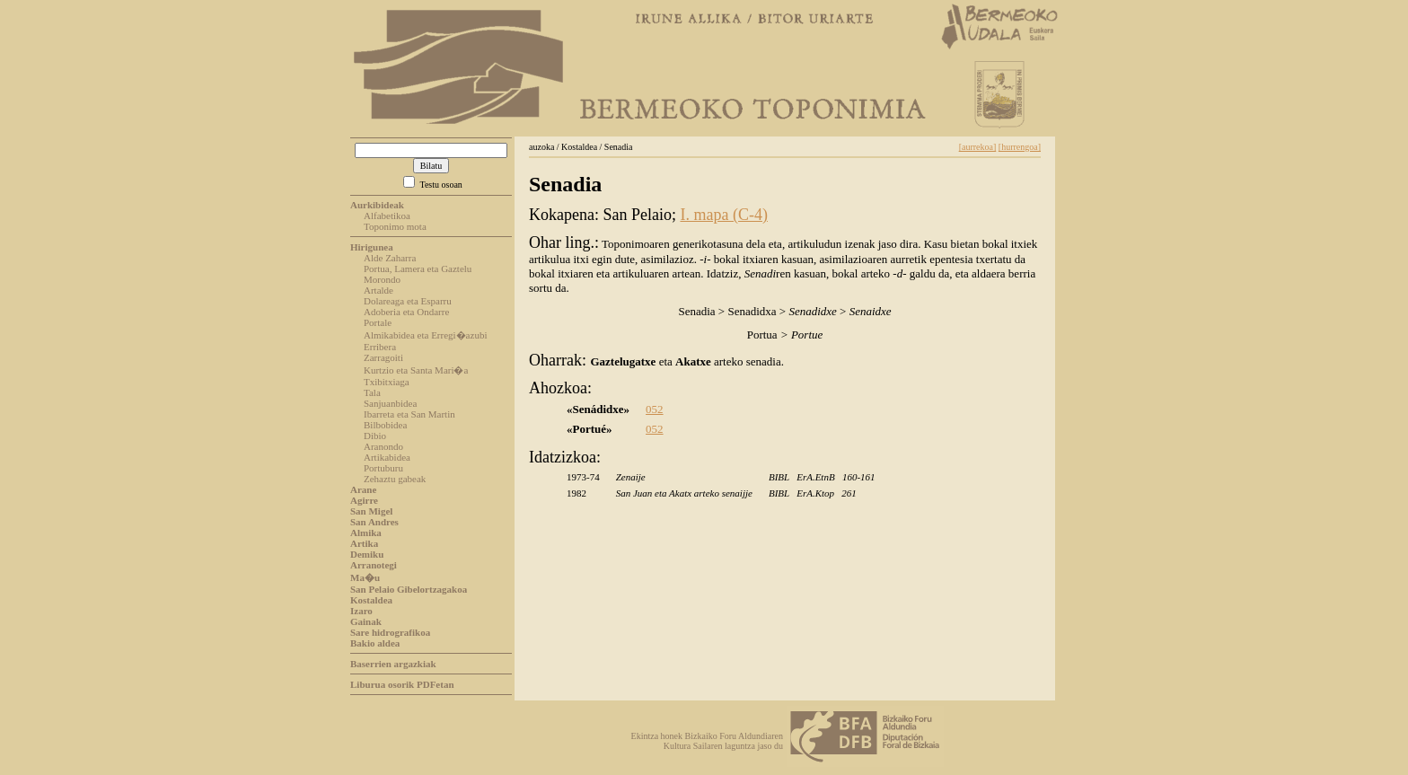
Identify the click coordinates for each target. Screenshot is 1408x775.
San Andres (374, 521)
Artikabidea (387, 457)
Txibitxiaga (386, 381)
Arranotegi (373, 564)
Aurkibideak (377, 204)
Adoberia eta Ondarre (406, 311)
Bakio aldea (375, 643)
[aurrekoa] (978, 147)
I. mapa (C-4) (723, 215)
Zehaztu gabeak (395, 478)
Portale (378, 322)
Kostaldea (371, 599)
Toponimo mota (395, 226)
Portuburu (383, 467)
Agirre (364, 500)
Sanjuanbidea (390, 403)
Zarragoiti (383, 357)
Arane (363, 489)
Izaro (361, 610)
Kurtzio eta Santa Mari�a (416, 370)
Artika (364, 543)
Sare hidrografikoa (390, 632)
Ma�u (365, 577)
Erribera (380, 346)
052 (655, 409)
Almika (366, 532)
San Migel (371, 511)
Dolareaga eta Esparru (408, 300)
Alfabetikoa (387, 215)
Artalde (378, 290)
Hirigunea (371, 247)
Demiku (366, 554)
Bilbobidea (385, 424)
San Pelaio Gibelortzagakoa (408, 589)
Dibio (375, 435)
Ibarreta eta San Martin (409, 414)
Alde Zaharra (390, 257)
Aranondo (383, 446)
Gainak (366, 621)
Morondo (382, 279)
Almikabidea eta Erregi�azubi (425, 335)
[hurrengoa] (1020, 147)
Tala (372, 392)
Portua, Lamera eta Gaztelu (417, 268)
